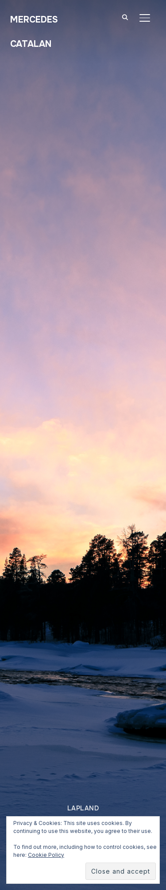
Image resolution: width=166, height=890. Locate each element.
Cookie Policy (46, 855)
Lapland (83, 808)
